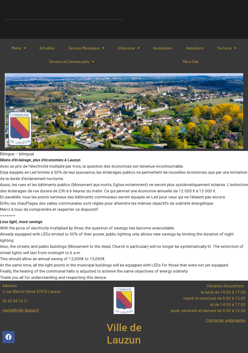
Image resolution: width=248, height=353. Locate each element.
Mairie (19, 48)
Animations (194, 47)
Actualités (47, 47)
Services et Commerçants (71, 61)
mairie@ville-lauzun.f (20, 310)
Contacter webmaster (226, 320)
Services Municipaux (86, 48)
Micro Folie (191, 61)
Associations (162, 47)
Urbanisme (129, 48)
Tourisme (226, 48)
